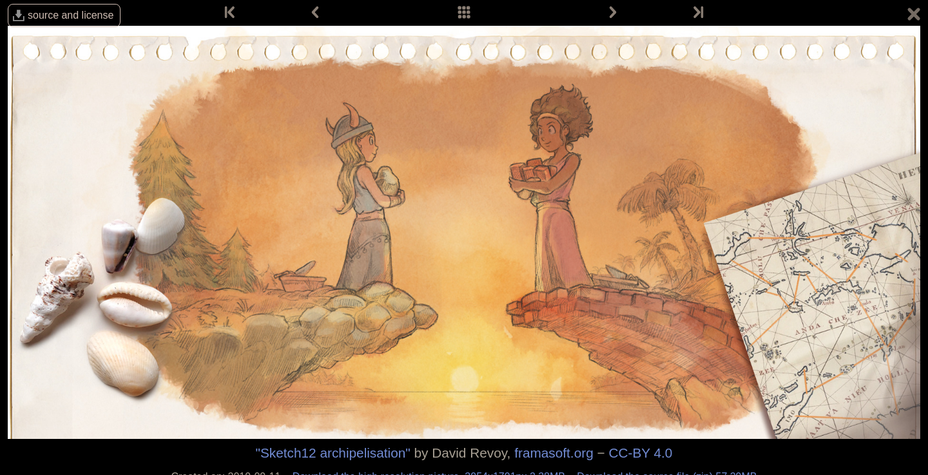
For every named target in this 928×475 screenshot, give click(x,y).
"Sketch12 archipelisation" (333, 452)
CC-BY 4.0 (640, 452)
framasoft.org (554, 452)
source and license (70, 15)
